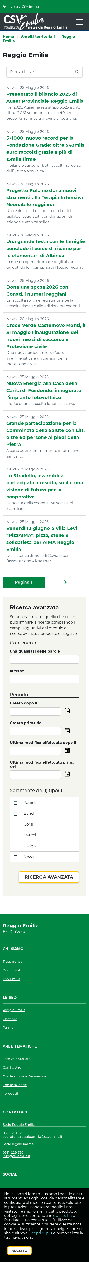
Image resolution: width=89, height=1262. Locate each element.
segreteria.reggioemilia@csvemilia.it (32, 1136)
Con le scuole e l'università (24, 1076)
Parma (8, 1028)
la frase (17, 671)
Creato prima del (26, 723)
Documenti (12, 970)
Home (8, 36)
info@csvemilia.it (16, 1156)
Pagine (24, 802)
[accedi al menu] (79, 22)
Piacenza (10, 1019)
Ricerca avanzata (48, 877)
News (23, 857)
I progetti (10, 1093)
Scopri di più (40, 1233)
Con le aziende (15, 1085)
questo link (63, 1215)
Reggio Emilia (14, 1010)
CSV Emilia (11, 979)
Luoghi (24, 846)
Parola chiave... (23, 72)
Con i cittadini (14, 1067)
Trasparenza (12, 962)
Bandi (23, 813)
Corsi (22, 824)
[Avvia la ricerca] (77, 71)
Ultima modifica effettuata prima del (42, 764)
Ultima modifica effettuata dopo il (43, 743)
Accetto (19, 1251)
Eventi (24, 835)
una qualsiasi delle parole (35, 651)
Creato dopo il (23, 703)
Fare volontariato (17, 1059)
